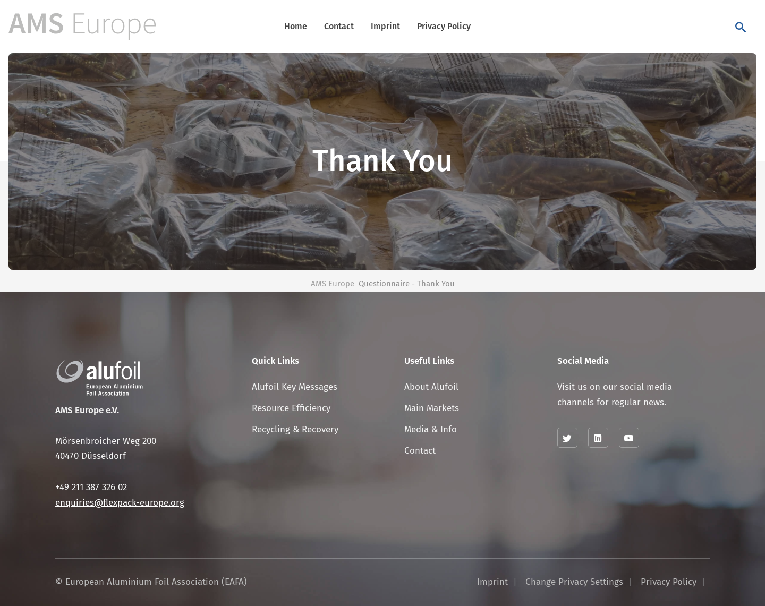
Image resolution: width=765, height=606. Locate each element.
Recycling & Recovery (295, 429)
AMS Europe (332, 283)
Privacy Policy (444, 26)
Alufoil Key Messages (294, 386)
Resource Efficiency (291, 408)
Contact (339, 26)
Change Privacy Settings (574, 581)
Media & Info (430, 429)
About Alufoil (431, 386)
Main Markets (431, 408)
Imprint (385, 26)
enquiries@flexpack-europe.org (119, 502)
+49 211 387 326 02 (91, 487)
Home (295, 26)
